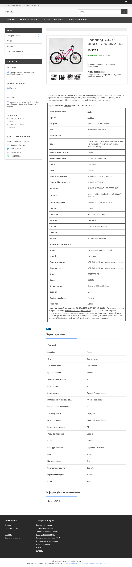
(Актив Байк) (85, 311)
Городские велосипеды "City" (48, 538)
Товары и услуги (28, 20)
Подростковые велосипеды (47, 541)
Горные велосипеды (44, 525)
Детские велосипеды (44, 528)
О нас (47, 20)
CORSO (51, 95)
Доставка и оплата (78, 20)
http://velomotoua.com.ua (19, 141)
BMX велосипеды (43, 544)
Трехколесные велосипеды (47, 531)
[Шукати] (124, 11)
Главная (11, 20)
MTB (90, 112)
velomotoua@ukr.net (17, 145)
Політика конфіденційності (95, 563)
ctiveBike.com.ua (73, 311)
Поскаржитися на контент (75, 563)
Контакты (59, 20)
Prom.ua (78, 561)
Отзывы (10, 46)
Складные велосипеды (45, 535)
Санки (38, 547)
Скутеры (39, 551)
